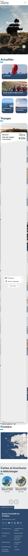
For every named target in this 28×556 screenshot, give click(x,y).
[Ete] (3, 46)
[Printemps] (24, 46)
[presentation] (11, 503)
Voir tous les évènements (14, 412)
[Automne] (10, 46)
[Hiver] (17, 46)
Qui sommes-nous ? (6, 528)
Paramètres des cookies (7, 507)
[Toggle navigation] (25, 2)
